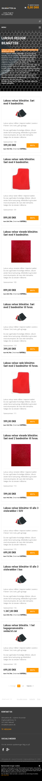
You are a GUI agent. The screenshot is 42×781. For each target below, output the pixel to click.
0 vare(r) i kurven (33, 5)
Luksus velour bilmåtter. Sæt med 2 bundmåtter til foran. (18, 306)
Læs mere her (5, 775)
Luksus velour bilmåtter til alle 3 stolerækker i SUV (20, 509)
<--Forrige (12, 686)
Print (38, 699)
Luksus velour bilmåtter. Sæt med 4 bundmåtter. (18, 102)
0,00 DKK (33, 7)
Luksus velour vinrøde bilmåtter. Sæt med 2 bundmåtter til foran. (20, 437)
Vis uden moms (22, 699)
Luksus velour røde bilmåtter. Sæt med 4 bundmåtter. (19, 161)
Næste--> (30, 686)
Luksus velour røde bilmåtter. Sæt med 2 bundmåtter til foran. (20, 364)
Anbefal (32, 699)
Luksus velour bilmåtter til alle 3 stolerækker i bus (20, 568)
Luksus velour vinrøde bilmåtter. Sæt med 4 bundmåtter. (20, 233)
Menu (3, 27)
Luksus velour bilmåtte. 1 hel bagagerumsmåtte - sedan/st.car (19, 628)
